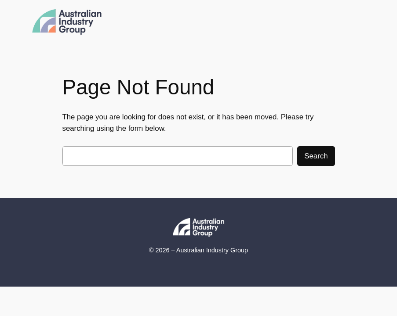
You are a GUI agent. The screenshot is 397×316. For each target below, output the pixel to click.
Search (316, 156)
